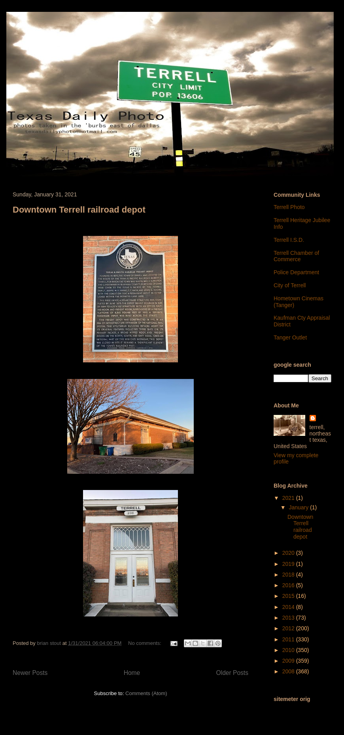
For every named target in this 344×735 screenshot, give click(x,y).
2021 (289, 498)
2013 (289, 617)
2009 (289, 661)
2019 (289, 564)
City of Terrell (290, 285)
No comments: (145, 643)
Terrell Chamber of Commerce (296, 256)
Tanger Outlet (290, 337)
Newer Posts (30, 672)
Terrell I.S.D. (289, 240)
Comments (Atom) (146, 693)
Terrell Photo (289, 207)
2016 (289, 585)
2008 (289, 671)
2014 (289, 607)
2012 (289, 628)
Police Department (296, 272)
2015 (289, 596)
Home (132, 672)
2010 (289, 650)
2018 (289, 574)
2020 (289, 553)
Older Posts (232, 672)
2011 (289, 639)
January (299, 507)
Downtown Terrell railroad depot (79, 210)
